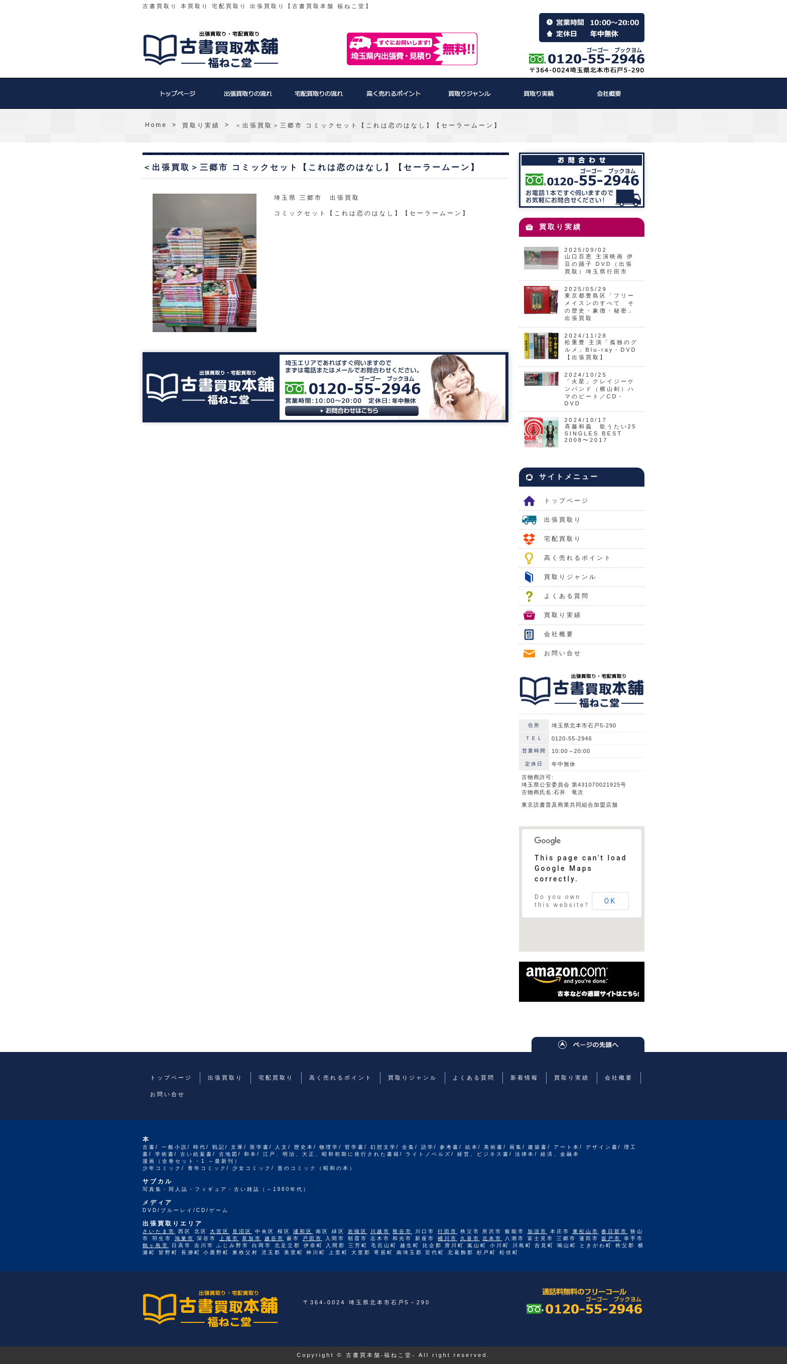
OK (610, 901)
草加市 (251, 1238)
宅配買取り (318, 98)
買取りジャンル (469, 98)
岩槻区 (357, 1231)
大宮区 (219, 1231)
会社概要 (609, 98)
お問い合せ (563, 653)
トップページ (178, 98)
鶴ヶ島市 (156, 1245)
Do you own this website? (562, 900)
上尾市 (229, 1238)
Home (156, 124)
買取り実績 (539, 98)
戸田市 (312, 1238)
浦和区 (303, 1231)
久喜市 (470, 1238)
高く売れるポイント (393, 98)
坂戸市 (611, 1238)
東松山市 (586, 1231)
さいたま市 (159, 1231)
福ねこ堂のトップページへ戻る (211, 49)
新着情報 (524, 1078)
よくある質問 (566, 595)
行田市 (447, 1231)
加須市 (537, 1231)
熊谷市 (402, 1231)
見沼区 (242, 1231)
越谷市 (274, 1238)
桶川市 (447, 1238)
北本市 (492, 1238)
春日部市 (614, 1231)
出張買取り (248, 98)
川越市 (380, 1231)
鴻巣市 (184, 1238)
